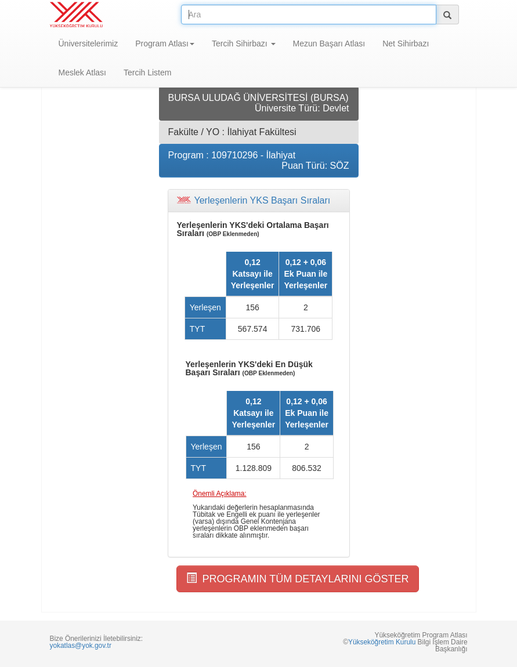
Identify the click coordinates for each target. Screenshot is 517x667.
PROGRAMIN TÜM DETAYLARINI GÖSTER (297, 578)
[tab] (258, 201)
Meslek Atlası (82, 72)
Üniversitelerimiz (88, 43)
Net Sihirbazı (405, 43)
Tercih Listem (147, 72)
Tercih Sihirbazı (244, 43)
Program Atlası (164, 43)
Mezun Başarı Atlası (329, 43)
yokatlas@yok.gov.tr (80, 645)
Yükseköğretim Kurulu (381, 642)
